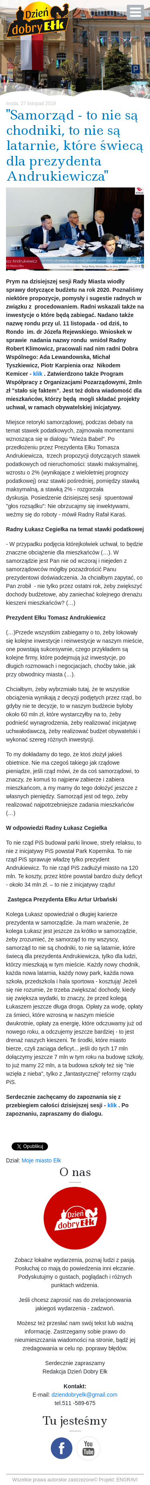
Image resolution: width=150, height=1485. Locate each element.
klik (38, 374)
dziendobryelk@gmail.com (84, 1394)
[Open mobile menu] (135, 12)
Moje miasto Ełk (41, 1160)
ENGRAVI (127, 1480)
